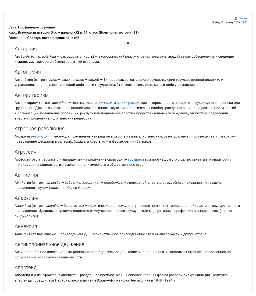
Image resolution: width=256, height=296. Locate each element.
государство (138, 159)
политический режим (121, 103)
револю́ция (40, 136)
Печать (243, 18)
